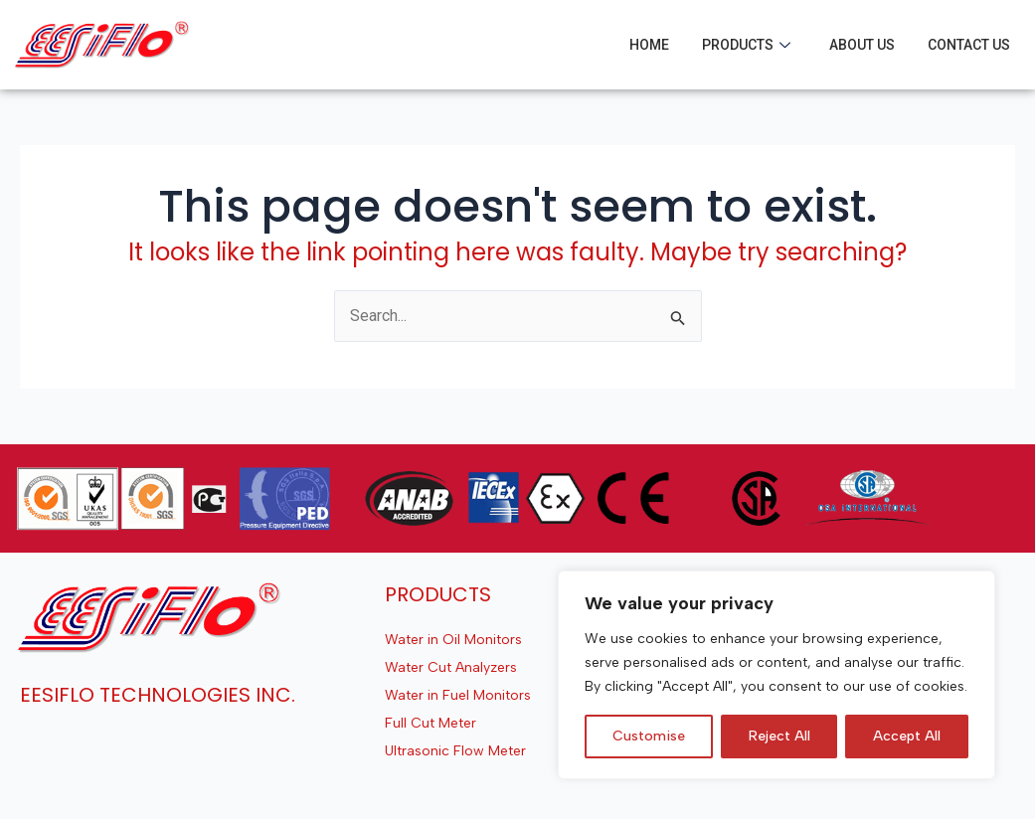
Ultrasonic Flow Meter (455, 750)
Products (746, 45)
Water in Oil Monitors (453, 639)
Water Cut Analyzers (451, 667)
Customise (648, 736)
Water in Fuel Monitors (458, 695)
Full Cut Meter (430, 723)
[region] (776, 675)
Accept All (907, 736)
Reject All (779, 736)
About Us (862, 45)
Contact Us (969, 45)
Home (649, 45)
